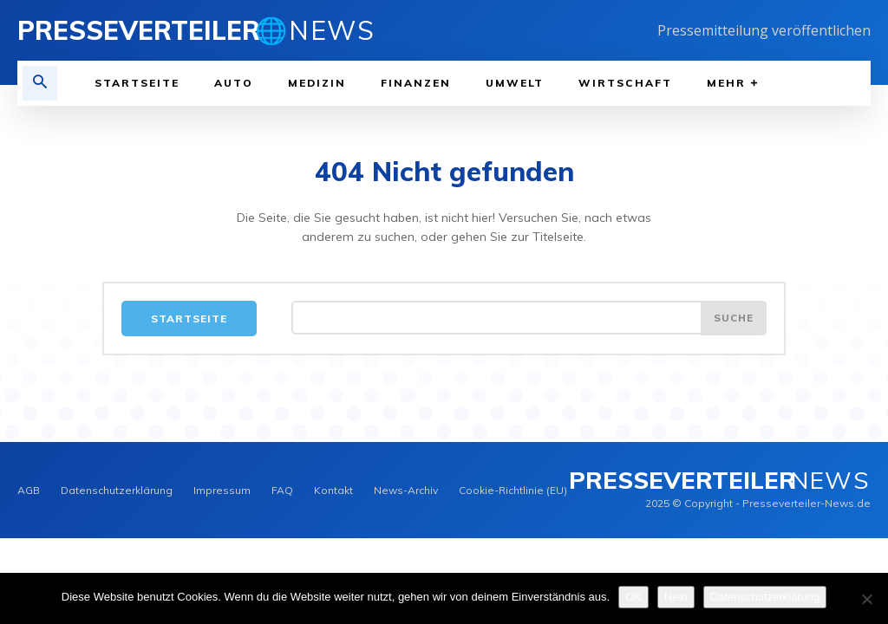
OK (633, 596)
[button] (40, 83)
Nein (676, 596)
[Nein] (866, 599)
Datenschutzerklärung (764, 596)
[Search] (733, 319)
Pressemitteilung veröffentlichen (764, 30)
